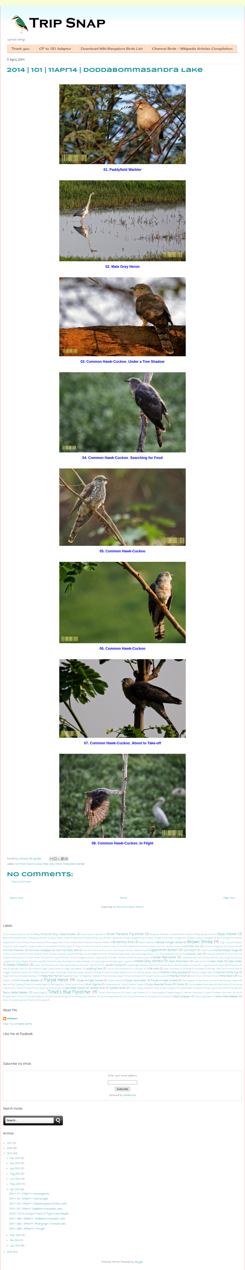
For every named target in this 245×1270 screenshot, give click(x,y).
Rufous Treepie (136, 984)
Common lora (233, 946)
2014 (10, 1153)
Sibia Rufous (223, 984)
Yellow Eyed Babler (203, 996)
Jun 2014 (15, 1179)
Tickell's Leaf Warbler (134, 992)
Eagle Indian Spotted (128, 954)
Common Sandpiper (40, 950)
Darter (23, 954)
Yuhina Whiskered (38, 1000)
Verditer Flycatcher (193, 992)
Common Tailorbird (92, 950)
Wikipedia (152, 996)
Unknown (12, 1019)
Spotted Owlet (117, 988)
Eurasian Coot (194, 954)
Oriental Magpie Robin (202, 972)
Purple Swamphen (135, 980)
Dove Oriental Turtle (39, 954)
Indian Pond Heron (179, 961)
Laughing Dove (93, 969)
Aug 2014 (15, 1174)
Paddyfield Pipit (49, 976)
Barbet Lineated (170, 934)
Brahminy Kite (123, 942)
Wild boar (165, 996)
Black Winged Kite (157, 938)
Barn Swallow (187, 934)
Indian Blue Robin (64, 961)
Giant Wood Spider (99, 957)
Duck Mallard (109, 954)
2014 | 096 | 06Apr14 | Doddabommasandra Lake (37, 1219)
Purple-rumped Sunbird (164, 980)
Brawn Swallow (146, 942)
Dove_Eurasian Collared (63, 954)
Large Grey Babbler (73, 968)
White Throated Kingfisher (32, 996)
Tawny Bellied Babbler (15, 993)
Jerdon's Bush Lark (169, 965)
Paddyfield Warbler (74, 864)
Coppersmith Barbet (163, 950)
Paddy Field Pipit (10, 976)
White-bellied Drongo (58, 996)
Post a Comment (21, 882)
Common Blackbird (128, 946)
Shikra (180, 984)
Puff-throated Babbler (26, 980)
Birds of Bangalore (30, 938)
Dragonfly (95, 954)
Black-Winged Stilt (226, 938)
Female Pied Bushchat (13, 957)
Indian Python (200, 961)
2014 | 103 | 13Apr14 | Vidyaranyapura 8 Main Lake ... (38, 1204)
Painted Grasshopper (113, 976)
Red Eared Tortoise (207, 980)
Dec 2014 (15, 1158)
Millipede (187, 968)
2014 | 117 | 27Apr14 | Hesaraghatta (29, 1194)
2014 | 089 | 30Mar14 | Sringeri (27, 1229)
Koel (5, 968)
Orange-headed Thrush (123, 972)
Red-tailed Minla (75, 984)
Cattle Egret (66, 946)
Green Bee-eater (164, 957)
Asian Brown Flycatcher (92, 934)
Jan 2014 (15, 1246)
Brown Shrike (200, 942)
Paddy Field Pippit (30, 976)
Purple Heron (56, 980)
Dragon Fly (82, 954)
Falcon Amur (234, 954)
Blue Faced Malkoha (34, 942)
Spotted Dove (97, 988)
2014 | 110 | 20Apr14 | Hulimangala (28, 1199)
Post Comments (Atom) (130, 907)
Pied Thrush (197, 976)
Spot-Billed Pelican (75, 988)
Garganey (82, 957)
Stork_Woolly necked (140, 988)
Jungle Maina (208, 965)
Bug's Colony (226, 942)
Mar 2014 (16, 1235)
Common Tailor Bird (67, 950)
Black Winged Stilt (178, 938)
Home (123, 898)
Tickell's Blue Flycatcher (69, 992)
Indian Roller (235, 961)
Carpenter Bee (35, 946)
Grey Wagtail (22, 961)
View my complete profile (17, 1024)
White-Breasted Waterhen (84, 996)
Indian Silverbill (17, 965)
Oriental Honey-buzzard (173, 972)
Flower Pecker (33, 957)
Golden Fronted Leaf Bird (122, 957)
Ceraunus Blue (82, 946)
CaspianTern (51, 946)
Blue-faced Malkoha (83, 942)
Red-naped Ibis (57, 984)
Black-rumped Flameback (202, 938)
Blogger (139, 1262)
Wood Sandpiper (181, 996)
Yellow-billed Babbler (226, 996)
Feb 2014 (15, 1240)
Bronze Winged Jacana (170, 942)
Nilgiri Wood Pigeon (58, 972)
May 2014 (16, 1184)
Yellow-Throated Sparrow (14, 1000)
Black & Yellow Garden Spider (56, 938)
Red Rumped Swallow (230, 980)
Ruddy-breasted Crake (116, 984)
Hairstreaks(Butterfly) (42, 961)
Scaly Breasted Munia (159, 984)
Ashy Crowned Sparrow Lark (17, 934)
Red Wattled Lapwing (13, 984)
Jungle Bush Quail (190, 965)
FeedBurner (129, 1095)
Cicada (105, 946)
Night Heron (40, 972)
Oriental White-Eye (227, 972)
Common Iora (191, 946)
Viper (207, 992)
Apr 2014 (15, 1189)
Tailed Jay (209, 988)
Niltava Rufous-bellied (80, 972)
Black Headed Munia (135, 938)
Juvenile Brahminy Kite (229, 965)
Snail (29, 988)
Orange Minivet (101, 972)
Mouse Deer (234, 968)
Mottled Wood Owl (216, 968)
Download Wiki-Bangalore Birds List (111, 49)
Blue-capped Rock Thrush (59, 942)
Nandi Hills (27, 972)
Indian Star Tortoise (92, 965)
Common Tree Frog (113, 950)
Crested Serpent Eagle (225, 950)
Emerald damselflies (172, 954)
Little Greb (153, 969)
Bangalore (154, 934)
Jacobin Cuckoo (113, 965)
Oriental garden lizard (147, 972)
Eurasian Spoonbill (215, 954)
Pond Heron (226, 976)
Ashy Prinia (40, 934)
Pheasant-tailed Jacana (155, 976)
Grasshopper (143, 957)
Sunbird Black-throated (191, 988)
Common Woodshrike (135, 950)
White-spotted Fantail (134, 996)
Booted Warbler (102, 942)
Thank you (20, 49)
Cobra (113, 946)
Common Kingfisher (213, 946)
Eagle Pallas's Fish (150, 954)
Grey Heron (210, 957)
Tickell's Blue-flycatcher (110, 992)
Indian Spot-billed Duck (69, 965)
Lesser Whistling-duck (118, 968)
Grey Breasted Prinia (192, 957)
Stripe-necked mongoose (165, 988)
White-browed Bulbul (110, 996)
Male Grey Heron (52, 864)
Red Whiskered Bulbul (37, 984)
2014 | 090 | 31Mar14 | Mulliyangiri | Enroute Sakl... (38, 1224)
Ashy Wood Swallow (64, 934)
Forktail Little (68, 957)
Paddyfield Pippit (71, 976)
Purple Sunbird (115, 980)
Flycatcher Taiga (50, 957)
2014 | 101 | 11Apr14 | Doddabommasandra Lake (35, 1209)
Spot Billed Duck (53, 988)
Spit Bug (39, 988)
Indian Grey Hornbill (149, 961)
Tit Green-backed (156, 992)
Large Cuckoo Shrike (51, 968)
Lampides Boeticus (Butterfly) (24, 968)
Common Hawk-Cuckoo (28, 864)
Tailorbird (235, 988)
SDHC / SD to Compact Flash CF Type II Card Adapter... (39, 1214)
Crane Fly (205, 950)
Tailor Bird (223, 988)
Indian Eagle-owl (101, 961)
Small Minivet (17, 988)
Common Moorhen (13, 950)
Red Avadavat (188, 980)
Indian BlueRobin (83, 961)
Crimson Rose (9, 954)
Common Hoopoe (173, 946)
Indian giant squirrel (122, 961)
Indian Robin (216, 961)
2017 (10, 1143)
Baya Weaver (227, 934)
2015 (10, 1148)
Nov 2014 (15, 1163)
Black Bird (78, 938)
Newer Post (16, 898)
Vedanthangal (174, 992)
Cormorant (190, 950)
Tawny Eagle (39, 992)
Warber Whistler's (223, 992)
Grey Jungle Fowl (227, 957)
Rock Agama (93, 984)
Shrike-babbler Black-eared (201, 984)
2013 (10, 1252)
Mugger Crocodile (11, 972)
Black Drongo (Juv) (94, 938)
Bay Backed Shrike (205, 934)
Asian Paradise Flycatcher (125, 934)
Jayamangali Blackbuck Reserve (142, 965)
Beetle (6, 938)
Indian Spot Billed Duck (45, 965)
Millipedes (199, 968)
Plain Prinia (211, 976)
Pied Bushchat (178, 976)
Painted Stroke (134, 976)
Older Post (229, 898)
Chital (95, 946)
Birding (15, 938)
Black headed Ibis (114, 938)
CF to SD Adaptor (55, 49)
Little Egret (138, 968)
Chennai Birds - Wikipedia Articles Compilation (192, 49)
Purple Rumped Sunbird (89, 980)
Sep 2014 (15, 1168)
